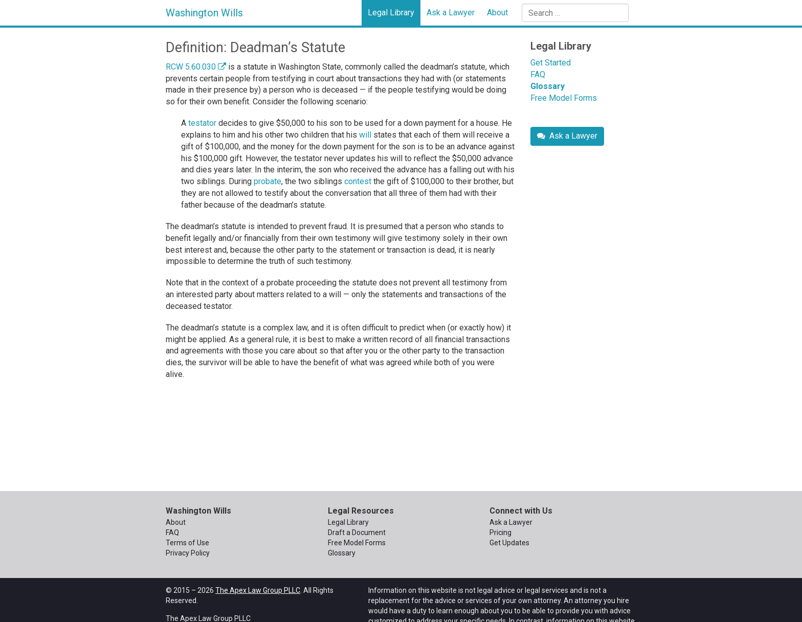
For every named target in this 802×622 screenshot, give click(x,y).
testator (202, 123)
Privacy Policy (188, 553)
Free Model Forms (563, 98)
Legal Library (391, 12)
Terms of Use (187, 543)
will (365, 135)
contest (357, 181)
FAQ (537, 74)
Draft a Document (357, 532)
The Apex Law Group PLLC (257, 590)
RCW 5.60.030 (196, 67)
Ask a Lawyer (451, 12)
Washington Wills (204, 13)
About (497, 12)
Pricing (500, 532)
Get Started (550, 63)
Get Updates (509, 543)
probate (267, 181)
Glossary (547, 86)
